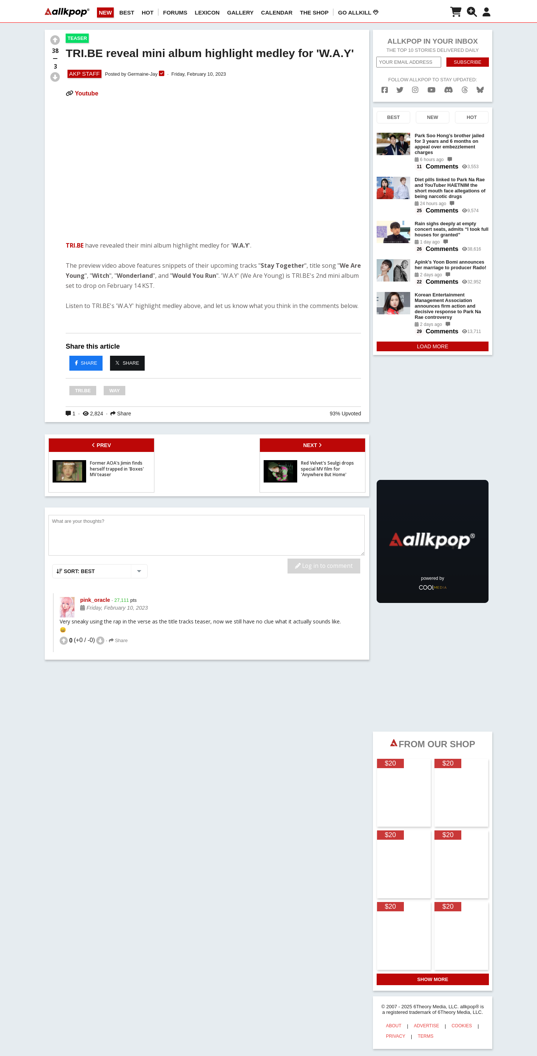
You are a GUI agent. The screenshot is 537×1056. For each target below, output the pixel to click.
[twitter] (399, 90)
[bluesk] (480, 90)
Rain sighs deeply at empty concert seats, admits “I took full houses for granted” (452, 229)
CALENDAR (276, 12)
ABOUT (393, 1025)
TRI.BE (75, 245)
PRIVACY (395, 1036)
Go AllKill (358, 12)
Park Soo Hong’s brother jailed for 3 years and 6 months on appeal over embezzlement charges (449, 144)
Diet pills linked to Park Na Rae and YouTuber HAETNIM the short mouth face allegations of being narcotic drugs (450, 188)
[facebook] (384, 90)
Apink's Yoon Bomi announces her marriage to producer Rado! (450, 264)
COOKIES (462, 1025)
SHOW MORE (432, 979)
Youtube (86, 93)
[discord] (448, 90)
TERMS (425, 1036)
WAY (114, 390)
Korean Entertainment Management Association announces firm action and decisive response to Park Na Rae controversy (448, 306)
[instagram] (415, 90)
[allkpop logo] (67, 12)
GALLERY (240, 12)
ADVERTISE (426, 1025)
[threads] (465, 90)
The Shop (314, 12)
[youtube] (431, 90)
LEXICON (207, 12)
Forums (175, 12)
